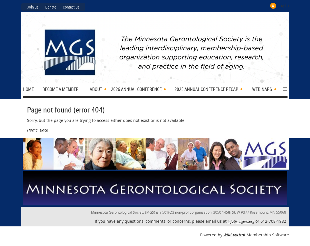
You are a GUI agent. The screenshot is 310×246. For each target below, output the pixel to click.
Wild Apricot (234, 234)
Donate (50, 7)
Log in (283, 5)
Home (32, 130)
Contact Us (71, 7)
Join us (32, 7)
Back (44, 130)
